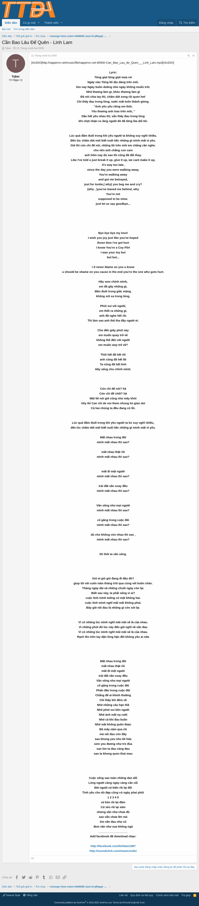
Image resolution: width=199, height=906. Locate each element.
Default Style (11, 895)
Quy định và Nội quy (141, 895)
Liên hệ (123, 895)
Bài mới (6, 29)
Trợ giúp (185, 895)
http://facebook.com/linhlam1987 (113, 846)
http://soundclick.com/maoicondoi (113, 850)
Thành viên (51, 22)
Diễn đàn (11, 22)
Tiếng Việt (30, 895)
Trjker (8, 48)
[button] (38, 22)
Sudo (142, 902)
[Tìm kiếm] (187, 22)
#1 (193, 55)
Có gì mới (29, 22)
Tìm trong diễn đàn (24, 29)
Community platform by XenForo (83, 902)
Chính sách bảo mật (167, 895)
